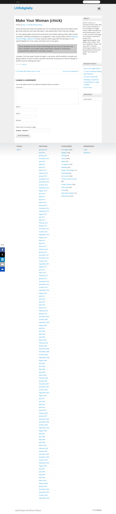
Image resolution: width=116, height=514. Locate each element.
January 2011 (43, 278)
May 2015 (42, 164)
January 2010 (43, 314)
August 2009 (43, 325)
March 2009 (42, 340)
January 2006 (43, 451)
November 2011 (44, 258)
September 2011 (44, 264)
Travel (63, 190)
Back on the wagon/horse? (92, 68)
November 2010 (44, 284)
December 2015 (44, 158)
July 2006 (42, 434)
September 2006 (44, 428)
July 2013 (42, 217)
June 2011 (42, 270)
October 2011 (43, 261)
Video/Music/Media (67, 193)
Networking (65, 173)
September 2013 (44, 211)
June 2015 (42, 161)
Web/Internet (65, 196)
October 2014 (43, 185)
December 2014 (44, 179)
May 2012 (42, 240)
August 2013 (43, 214)
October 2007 (43, 390)
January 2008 (43, 381)
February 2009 (43, 343)
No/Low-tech (65, 176)
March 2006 (42, 445)
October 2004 (43, 495)
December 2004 (44, 489)
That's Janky (65, 187)
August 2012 (43, 237)
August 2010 (43, 293)
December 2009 (44, 316)
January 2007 (43, 416)
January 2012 (43, 252)
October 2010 (43, 287)
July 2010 (42, 296)
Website (18, 120)
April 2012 (42, 243)
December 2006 (44, 419)
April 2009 (42, 337)
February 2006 (43, 448)
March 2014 (42, 202)
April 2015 (42, 167)
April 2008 (42, 372)
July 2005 (42, 469)
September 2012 (44, 235)
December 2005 (44, 454)
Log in (85, 150)
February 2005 (43, 483)
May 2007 (42, 404)
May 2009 (42, 334)
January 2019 (43, 150)
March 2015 (42, 170)
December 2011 (44, 255)
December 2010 (44, 281)
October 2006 (43, 425)
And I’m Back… (88, 87)
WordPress (87, 153)
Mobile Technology (67, 170)
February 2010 (43, 311)
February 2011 (43, 275)
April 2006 (42, 442)
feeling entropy (37, 25)
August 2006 (43, 431)
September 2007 (44, 393)
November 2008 (44, 352)
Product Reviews (66, 184)
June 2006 (42, 436)
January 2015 (43, 176)
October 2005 (43, 460)
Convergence (65, 150)
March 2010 (42, 308)
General (24, 64)
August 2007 (43, 395)
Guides (63, 161)
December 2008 (44, 349)
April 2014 (42, 199)
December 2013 (44, 208)
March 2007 (42, 410)
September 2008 (44, 357)
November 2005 (44, 457)
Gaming (63, 155)
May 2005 (42, 475)
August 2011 (43, 267)
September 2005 (44, 463)
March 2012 (42, 246)
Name (18, 107)
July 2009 (42, 328)
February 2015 (43, 173)
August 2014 (43, 191)
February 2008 (43, 378)
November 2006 (44, 422)
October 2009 (43, 319)
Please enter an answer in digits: (26, 127)
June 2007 (42, 401)
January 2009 (43, 346)
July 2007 (42, 398)
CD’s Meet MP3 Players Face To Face (28, 71)
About (18, 2)
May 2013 (42, 220)
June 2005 (42, 472)
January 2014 (43, 205)
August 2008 (43, 360)
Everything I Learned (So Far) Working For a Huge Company (91, 82)
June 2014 (42, 194)
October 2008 (43, 355)
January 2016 (43, 155)
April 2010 (42, 305)
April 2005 (42, 477)
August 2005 (43, 466)
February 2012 (43, 249)
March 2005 (42, 480)
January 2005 (43, 486)
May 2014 (42, 196)
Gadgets (63, 153)
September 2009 (44, 322)
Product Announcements (69, 179)
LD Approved (65, 164)
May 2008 (42, 369)
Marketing (64, 167)
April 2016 (42, 153)
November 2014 (44, 182)
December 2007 (44, 384)
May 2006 (42, 439)
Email (18, 113)
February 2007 (43, 413)
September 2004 (44, 498)
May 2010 (42, 302)
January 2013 (43, 226)
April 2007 (42, 407)
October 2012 (43, 232)
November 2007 (44, 387)
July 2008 (42, 363)
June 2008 (42, 366)
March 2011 (42, 273)
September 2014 (44, 188)
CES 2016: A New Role (91, 77)
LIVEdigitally (23, 8)
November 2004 (44, 492)
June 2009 (42, 331)
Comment (19, 87)
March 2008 (42, 375)
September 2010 (44, 290)
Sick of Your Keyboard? (70, 71)
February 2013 (43, 223)
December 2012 (44, 229)
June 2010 (42, 299)
